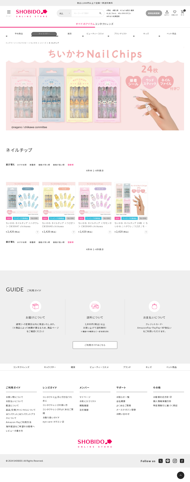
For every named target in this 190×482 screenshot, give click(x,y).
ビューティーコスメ (95, 37)
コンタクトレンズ (128, 27)
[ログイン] (167, 12)
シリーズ (43, 48)
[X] (161, 475)
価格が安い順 (44, 170)
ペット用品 (171, 37)
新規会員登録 (154, 13)
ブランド (127, 377)
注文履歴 (84, 424)
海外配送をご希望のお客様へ (20, 440)
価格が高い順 (59, 170)
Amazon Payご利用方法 (18, 436)
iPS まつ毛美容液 (113, 16)
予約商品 (18, 37)
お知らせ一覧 (122, 411)
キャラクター (44, 37)
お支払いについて (14, 415)
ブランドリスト (120, 37)
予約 (109, 10)
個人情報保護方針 (162, 415)
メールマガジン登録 (126, 424)
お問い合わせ (123, 428)
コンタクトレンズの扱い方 (55, 419)
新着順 (33, 170)
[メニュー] (9, 13)
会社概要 (121, 415)
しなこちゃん (111, 13)
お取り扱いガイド (51, 431)
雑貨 (69, 37)
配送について (12, 419)
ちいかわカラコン (125, 13)
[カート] (182, 12)
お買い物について (14, 411)
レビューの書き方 (14, 444)
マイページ (85, 411)
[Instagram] (175, 475)
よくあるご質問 (123, 419)
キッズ (146, 37)
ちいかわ (33, 48)
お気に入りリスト (88, 415)
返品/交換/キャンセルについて (21, 424)
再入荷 (115, 10)
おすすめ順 (22, 170)
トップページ (11, 48)
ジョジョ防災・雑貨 (127, 10)
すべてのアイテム (61, 27)
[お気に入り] (174, 12)
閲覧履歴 (84, 419)
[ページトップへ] (180, 475)
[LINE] (168, 475)
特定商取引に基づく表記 (165, 419)
